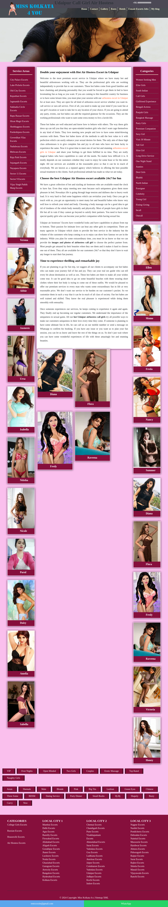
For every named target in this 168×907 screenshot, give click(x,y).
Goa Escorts (92, 852)
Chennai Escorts (93, 824)
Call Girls (140, 96)
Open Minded (49, 771)
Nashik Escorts (137, 828)
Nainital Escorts (138, 838)
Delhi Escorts (48, 828)
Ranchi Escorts (137, 876)
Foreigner (140, 188)
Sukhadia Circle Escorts (17, 109)
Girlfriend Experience (146, 101)
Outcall (139, 215)
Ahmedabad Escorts (95, 842)
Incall (138, 210)
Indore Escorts (93, 883)
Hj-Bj (117, 796)
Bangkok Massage (144, 118)
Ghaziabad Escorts (51, 863)
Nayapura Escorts (18, 168)
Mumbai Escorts (50, 824)
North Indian (142, 183)
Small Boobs (98, 796)
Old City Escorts (17, 90)
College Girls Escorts (17, 824)
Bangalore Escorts (50, 873)
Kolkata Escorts (49, 880)
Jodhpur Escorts (93, 876)
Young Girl (141, 199)
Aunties (139, 167)
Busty (151, 796)
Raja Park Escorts (18, 157)
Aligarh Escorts (49, 845)
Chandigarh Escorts (95, 828)
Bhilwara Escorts (18, 152)
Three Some (12, 796)
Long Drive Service (145, 156)
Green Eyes (130, 789)
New (25, 803)
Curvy (10, 803)
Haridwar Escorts (139, 845)
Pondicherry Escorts (140, 831)
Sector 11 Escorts (18, 173)
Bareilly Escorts (49, 835)
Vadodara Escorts (94, 849)
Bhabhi (139, 177)
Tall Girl (140, 145)
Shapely (134, 796)
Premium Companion (146, 128)
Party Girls (141, 123)
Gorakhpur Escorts (51, 849)
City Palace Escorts (19, 80)
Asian (9, 789)
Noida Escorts (48, 859)
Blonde (60, 789)
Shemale (27, 789)
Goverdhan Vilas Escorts (18, 139)
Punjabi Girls (142, 112)
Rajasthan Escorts (18, 96)
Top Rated (134, 771)
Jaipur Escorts (93, 863)
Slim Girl (140, 150)
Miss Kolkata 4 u (86, 897)
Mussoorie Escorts (139, 842)
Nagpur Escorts (138, 824)
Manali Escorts (137, 869)
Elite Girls (141, 85)
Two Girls (71, 771)
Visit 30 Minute (143, 139)
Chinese (149, 789)
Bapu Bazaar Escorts (19, 116)
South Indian (142, 90)
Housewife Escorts (16, 837)
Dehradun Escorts (139, 835)
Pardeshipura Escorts (20, 132)
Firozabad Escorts (50, 838)
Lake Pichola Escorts (20, 85)
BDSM (32, 796)
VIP (9, 771)
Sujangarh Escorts (18, 163)
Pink (76, 789)
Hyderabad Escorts (51, 876)
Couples (90, 771)
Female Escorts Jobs (138, 9)
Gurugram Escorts (50, 866)
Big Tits (92, 789)
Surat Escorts (92, 845)
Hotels (122, 9)
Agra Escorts (48, 831)
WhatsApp (126, 903)
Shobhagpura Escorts (20, 127)
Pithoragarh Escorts (140, 852)
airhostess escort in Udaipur (115, 98)
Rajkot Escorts (137, 863)
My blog (155, 9)
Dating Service (53, 796)
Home (84, 9)
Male (43, 789)
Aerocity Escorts (50, 869)
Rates (113, 9)
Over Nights (27, 771)
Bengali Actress (143, 107)
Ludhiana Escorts (94, 856)
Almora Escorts (138, 849)
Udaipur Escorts (93, 873)
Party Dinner (76, 796)
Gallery (104, 9)
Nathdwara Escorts (19, 146)
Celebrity (140, 194)
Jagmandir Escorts (18, 101)
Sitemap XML (102, 897)
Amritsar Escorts (94, 859)
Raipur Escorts (137, 856)
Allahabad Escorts (50, 842)
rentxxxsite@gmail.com (42, 903)
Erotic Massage (111, 771)
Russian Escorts (14, 831)
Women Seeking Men (146, 80)
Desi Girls (140, 172)
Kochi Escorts (93, 880)
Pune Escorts (92, 831)
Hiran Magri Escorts (19, 121)
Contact (94, 9)
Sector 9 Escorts (17, 179)
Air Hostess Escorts (16, 843)
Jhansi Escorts (49, 852)
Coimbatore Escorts (95, 866)
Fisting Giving (142, 205)
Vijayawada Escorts (140, 873)
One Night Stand (143, 161)
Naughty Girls (13, 778)
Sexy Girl (140, 134)
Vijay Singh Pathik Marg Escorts (19, 186)
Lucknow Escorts (50, 856)
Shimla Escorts (137, 866)
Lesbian (110, 789)
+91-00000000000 (142, 2)
